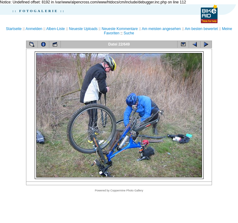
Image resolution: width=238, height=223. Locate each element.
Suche (129, 33)
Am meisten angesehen (161, 29)
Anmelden (33, 29)
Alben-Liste (55, 29)
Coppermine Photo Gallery (126, 190)
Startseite (14, 29)
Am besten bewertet (201, 29)
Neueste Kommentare (120, 29)
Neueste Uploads (83, 29)
